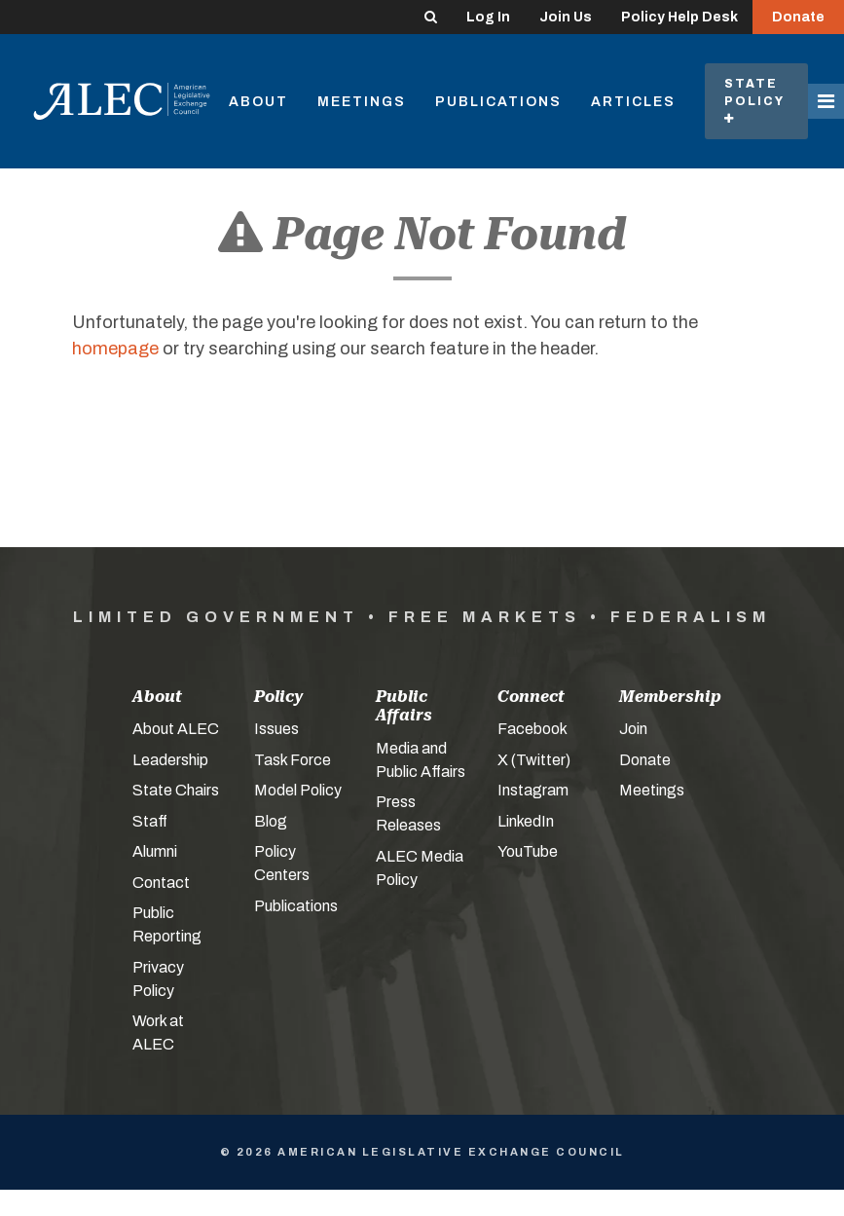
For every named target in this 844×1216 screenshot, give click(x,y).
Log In (488, 17)
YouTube (527, 851)
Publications (498, 101)
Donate (798, 17)
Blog (270, 821)
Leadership (170, 760)
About (258, 101)
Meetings (361, 101)
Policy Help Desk (679, 17)
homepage (115, 348)
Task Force (292, 760)
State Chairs (175, 790)
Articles (633, 101)
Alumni (154, 851)
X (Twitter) (533, 760)
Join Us (565, 17)
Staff (149, 821)
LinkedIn (525, 821)
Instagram (533, 790)
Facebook (532, 728)
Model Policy (298, 790)
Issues (276, 728)
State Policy (756, 101)
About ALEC (175, 728)
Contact (161, 882)
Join (633, 728)
